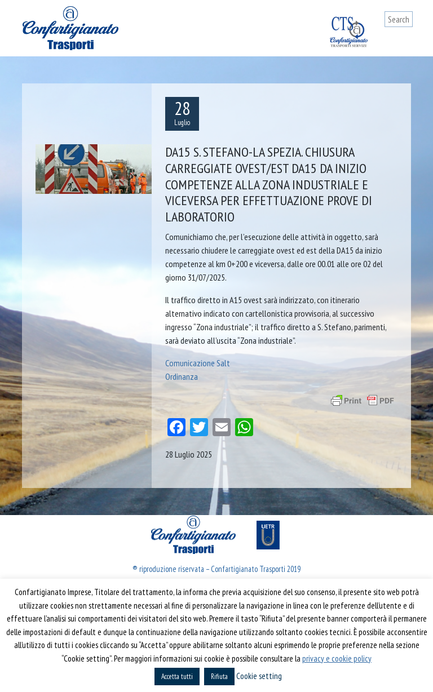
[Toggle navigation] (404, 40)
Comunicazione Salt (197, 363)
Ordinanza (181, 376)
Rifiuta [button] (219, 676)
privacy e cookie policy (337, 658)
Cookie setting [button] (259, 676)
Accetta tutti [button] (177, 676)
